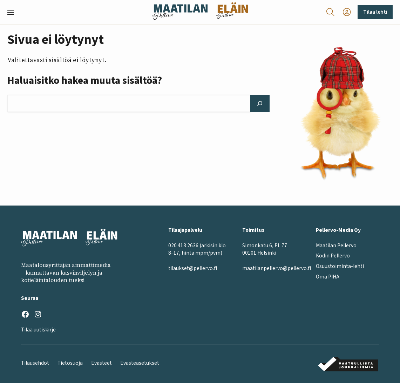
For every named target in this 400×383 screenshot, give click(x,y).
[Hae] (260, 103)
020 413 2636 (183, 245)
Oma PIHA (327, 277)
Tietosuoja (70, 363)
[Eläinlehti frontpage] (232, 12)
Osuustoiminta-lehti (340, 266)
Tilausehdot (35, 363)
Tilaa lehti (375, 12)
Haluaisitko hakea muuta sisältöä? (84, 81)
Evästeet (101, 363)
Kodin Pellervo (333, 256)
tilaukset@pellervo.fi (192, 268)
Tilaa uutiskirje (38, 330)
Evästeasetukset (139, 363)
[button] (13, 12)
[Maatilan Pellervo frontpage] (180, 12)
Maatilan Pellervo (336, 245)
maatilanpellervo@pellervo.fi (276, 268)
